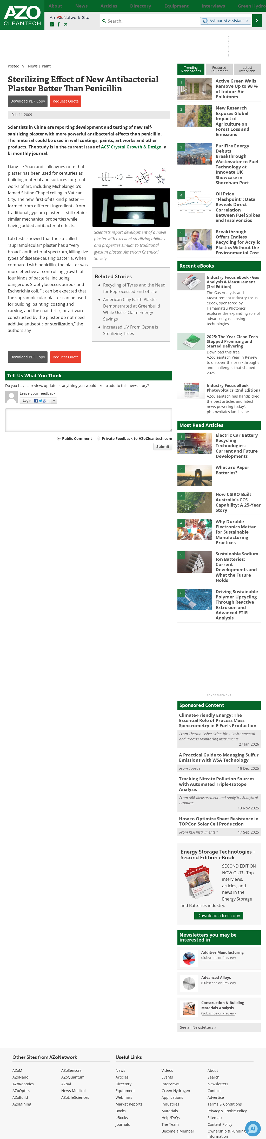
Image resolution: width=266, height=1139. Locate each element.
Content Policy (220, 1056)
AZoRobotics (23, 1015)
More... (256, 5)
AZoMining (21, 1036)
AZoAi (66, 1015)
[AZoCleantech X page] (247, 1097)
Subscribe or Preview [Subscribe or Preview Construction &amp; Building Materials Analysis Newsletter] (218, 945)
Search (214, 1009)
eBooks (122, 1049)
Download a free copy (218, 848)
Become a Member (178, 1063)
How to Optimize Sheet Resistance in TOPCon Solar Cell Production (215, 754)
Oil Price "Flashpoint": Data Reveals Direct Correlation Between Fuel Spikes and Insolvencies (237, 178)
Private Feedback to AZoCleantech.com (137, 438)
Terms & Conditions (225, 1036)
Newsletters (218, 1015)
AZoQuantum (72, 1009)
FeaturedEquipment (219, 69)
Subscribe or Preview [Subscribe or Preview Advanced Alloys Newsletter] (218, 915)
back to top (240, 1082)
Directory (123, 1015)
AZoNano (20, 1009)
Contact (214, 1022)
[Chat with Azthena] (253, 1128)
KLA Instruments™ (203, 764)
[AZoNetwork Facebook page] (59, 25)
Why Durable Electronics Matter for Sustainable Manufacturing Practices (237, 491)
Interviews (170, 1015)
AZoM (17, 1002)
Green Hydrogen (176, 1022)
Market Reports (129, 1036)
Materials (170, 1042)
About (213, 1002)
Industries (170, 1036)
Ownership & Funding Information (227, 1066)
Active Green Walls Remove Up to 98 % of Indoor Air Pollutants (237, 85)
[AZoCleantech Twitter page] (66, 25)
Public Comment (77, 438)
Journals (123, 1056)
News (33, 66)
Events (167, 1009)
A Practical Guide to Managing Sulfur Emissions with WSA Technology (215, 698)
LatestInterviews (247, 69)
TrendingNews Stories (191, 69)
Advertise (216, 1029)
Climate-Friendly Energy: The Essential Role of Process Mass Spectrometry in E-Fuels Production (217, 662)
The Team (170, 1056)
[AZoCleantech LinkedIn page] (52, 25)
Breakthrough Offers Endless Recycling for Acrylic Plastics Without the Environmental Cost (236, 207)
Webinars (124, 1029)
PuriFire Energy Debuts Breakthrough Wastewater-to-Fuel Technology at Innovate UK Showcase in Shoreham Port (238, 146)
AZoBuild (20, 1029)
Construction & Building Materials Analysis (222, 937)
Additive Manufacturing (222, 884)
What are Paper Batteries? (231, 430)
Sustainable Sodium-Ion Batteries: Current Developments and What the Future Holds (238, 518)
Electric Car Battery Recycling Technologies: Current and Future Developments (237, 408)
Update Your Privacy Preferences (44, 1132)
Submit (162, 446)
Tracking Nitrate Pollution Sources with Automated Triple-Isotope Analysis (218, 721)
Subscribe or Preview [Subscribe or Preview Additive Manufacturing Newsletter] (218, 890)
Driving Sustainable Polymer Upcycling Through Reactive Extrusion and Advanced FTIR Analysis (235, 549)
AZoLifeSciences (75, 1029)
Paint (46, 66)
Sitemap (215, 1049)
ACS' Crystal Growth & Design (131, 147)
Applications (172, 1029)
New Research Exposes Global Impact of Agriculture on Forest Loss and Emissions (238, 114)
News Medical (73, 1022)
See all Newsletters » (198, 959)
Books (121, 1042)
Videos (167, 1002)
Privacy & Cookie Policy (227, 1042)
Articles (122, 1009)
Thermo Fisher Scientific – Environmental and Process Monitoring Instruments (217, 677)
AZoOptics (21, 1022)
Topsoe (194, 708)
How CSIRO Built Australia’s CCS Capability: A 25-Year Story (236, 461)
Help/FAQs (171, 1049)
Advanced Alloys (216, 909)
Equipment (125, 1022)
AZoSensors (71, 1002)
